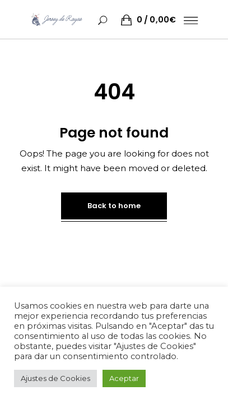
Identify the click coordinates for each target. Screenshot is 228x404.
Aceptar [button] (124, 378)
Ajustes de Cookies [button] (55, 378)
